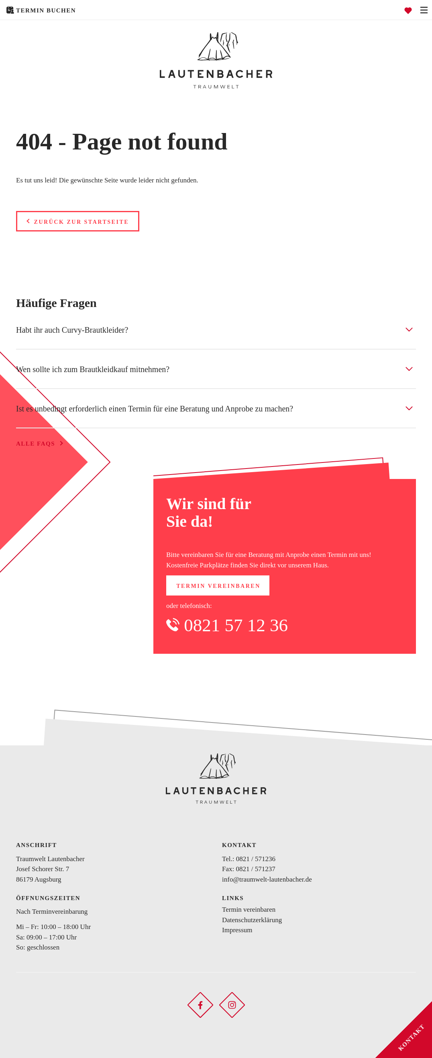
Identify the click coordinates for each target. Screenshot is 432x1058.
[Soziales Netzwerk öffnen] (200, 1004)
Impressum (237, 930)
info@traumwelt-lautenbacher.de (267, 879)
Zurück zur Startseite (81, 222)
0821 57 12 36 (236, 625)
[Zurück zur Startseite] (216, 60)
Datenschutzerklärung (252, 920)
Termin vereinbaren (218, 586)
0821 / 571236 (255, 859)
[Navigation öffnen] (424, 10)
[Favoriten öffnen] (408, 10)
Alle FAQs (35, 443)
